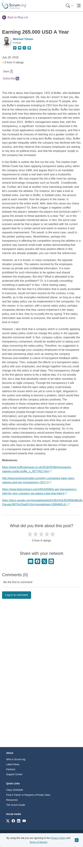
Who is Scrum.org (15, 759)
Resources (12, 799)
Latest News (12, 764)
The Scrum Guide (15, 805)
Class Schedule (14, 789)
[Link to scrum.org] (7, 820)
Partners (10, 769)
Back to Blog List (15, 17)
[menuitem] (69, 5)
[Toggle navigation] (79, 6)
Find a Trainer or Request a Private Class (28, 794)
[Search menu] (69, 5)
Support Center (14, 774)
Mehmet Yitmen (23, 39)
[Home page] (14, 5)
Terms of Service (38, 842)
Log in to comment (16, 594)
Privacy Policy (58, 838)
